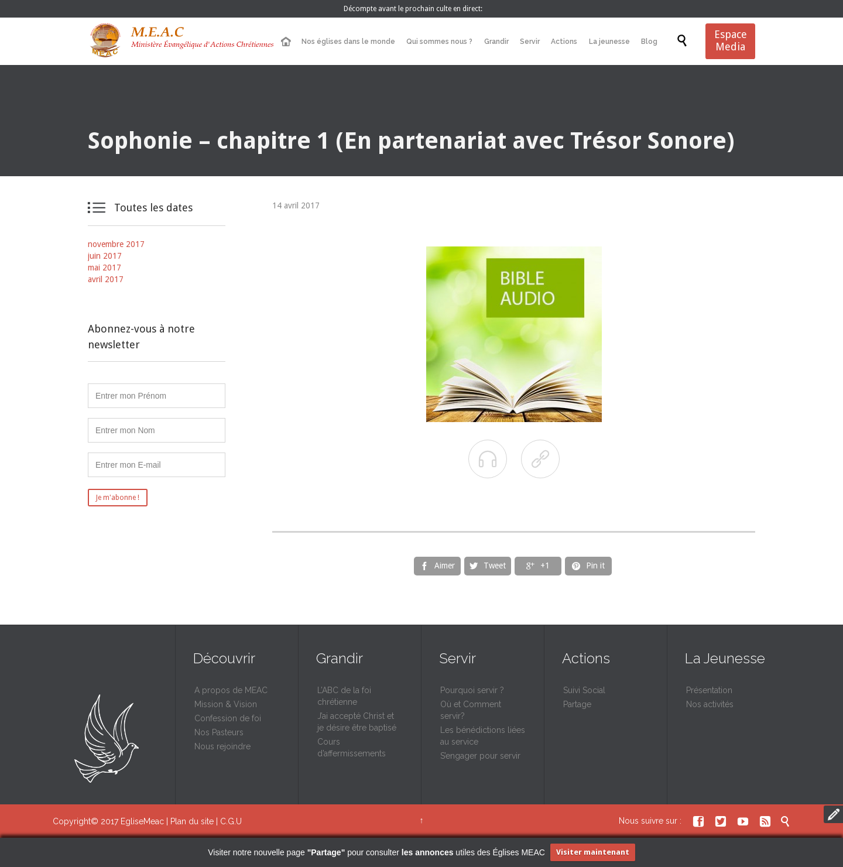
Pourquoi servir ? (472, 690)
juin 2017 (105, 256)
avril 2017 (106, 279)
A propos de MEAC (231, 690)
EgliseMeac (142, 821)
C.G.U (231, 821)
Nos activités (710, 704)
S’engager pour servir (480, 755)
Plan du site (192, 821)
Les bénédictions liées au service (482, 735)
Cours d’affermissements (351, 747)
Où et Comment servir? (470, 710)
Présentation (709, 690)
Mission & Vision (225, 704)
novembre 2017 (116, 244)
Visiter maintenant (592, 852)
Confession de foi (227, 718)
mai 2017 (104, 267)
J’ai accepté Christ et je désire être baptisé (356, 721)
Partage (577, 704)
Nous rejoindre (222, 746)
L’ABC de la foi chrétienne (344, 696)
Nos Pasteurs (219, 732)
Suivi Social (584, 690)
